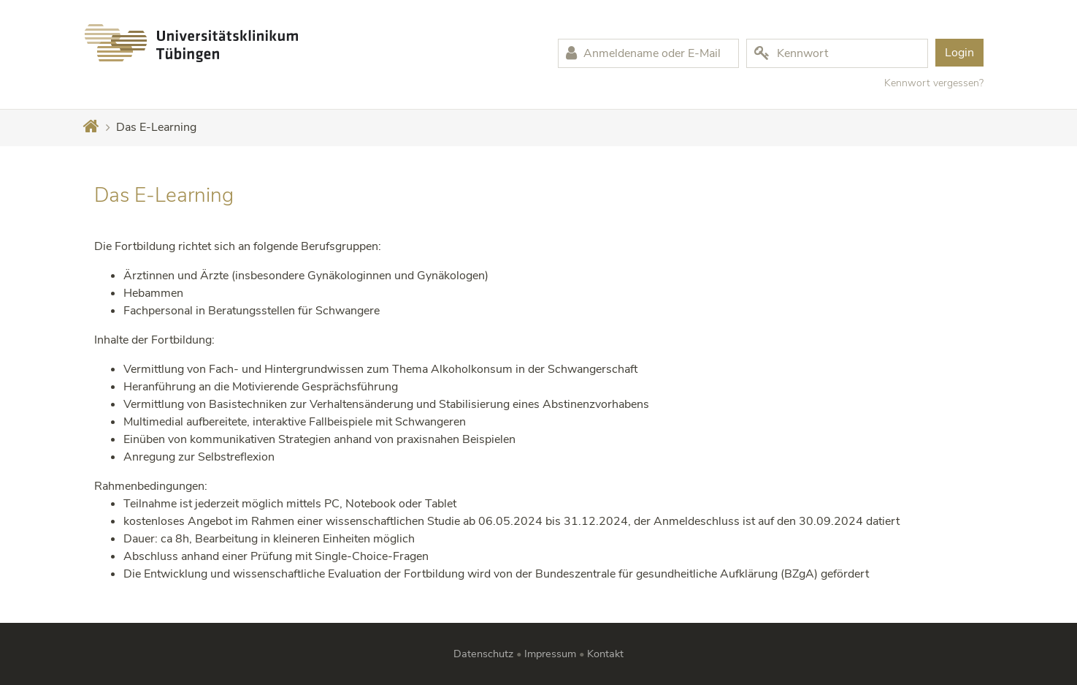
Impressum (550, 653)
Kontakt (605, 653)
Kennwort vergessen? (934, 83)
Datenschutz (483, 653)
